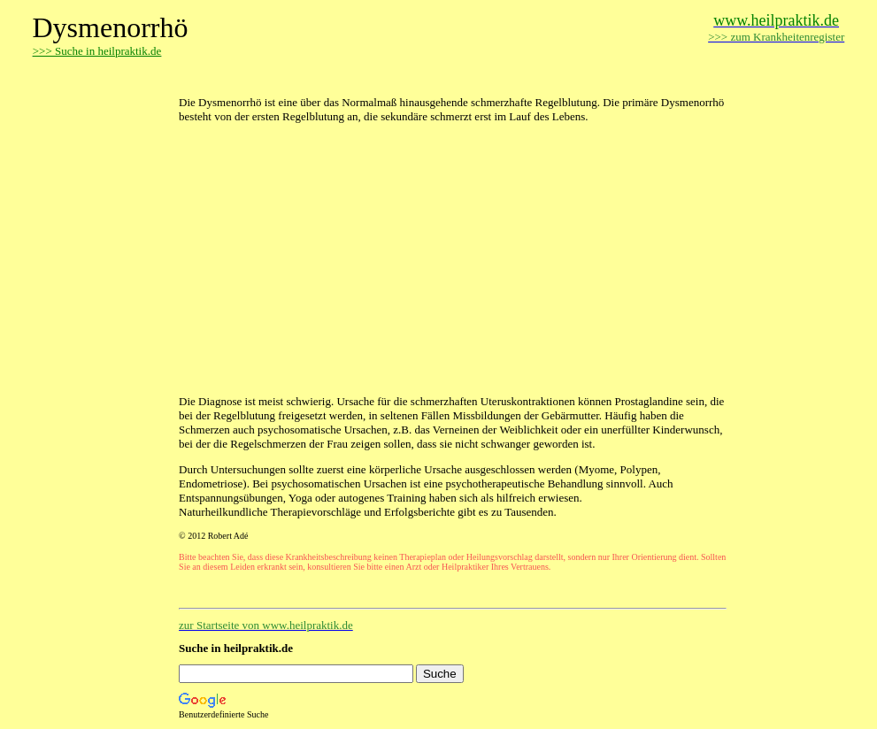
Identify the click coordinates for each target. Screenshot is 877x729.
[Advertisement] (386, 77)
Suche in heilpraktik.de (236, 648)
